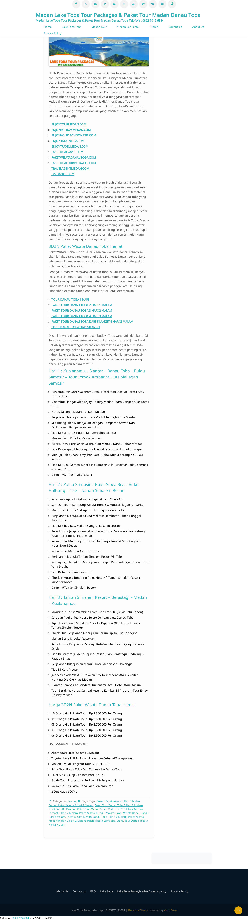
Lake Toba (106, 891)
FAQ (93, 891)
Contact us (175, 27)
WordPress (170, 910)
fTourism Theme (138, 910)
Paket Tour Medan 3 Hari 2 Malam (98, 809)
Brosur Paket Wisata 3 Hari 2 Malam (118, 801)
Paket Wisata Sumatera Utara (105, 820)
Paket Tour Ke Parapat (62, 809)
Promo (154, 27)
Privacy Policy (52, 33)
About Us (198, 27)
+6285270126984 (19, 918)
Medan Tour (99, 27)
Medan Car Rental (128, 27)
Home (48, 27)
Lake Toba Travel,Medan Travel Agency (141, 891)
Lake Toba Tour (71, 27)
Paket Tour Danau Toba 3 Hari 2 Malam (119, 805)
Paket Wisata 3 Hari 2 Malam (96, 813)
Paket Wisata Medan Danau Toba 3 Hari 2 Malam (97, 817)
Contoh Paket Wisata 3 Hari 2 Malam (71, 805)
